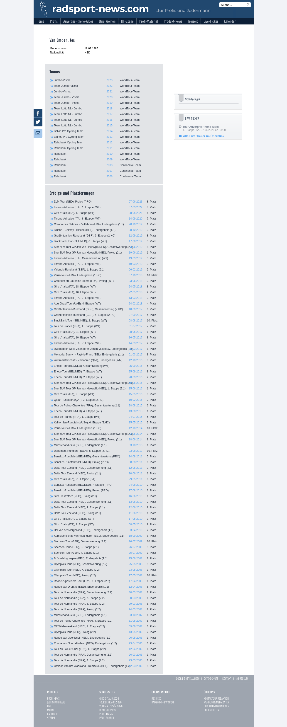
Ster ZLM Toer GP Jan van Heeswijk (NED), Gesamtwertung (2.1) (106, 247)
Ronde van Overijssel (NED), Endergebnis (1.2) (106, 637)
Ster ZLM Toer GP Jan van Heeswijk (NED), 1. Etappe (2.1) (106, 388)
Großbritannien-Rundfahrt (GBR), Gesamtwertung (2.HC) (106, 309)
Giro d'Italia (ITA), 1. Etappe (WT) (106, 213)
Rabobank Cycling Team (106, 142)
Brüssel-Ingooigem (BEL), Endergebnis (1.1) (106, 558)
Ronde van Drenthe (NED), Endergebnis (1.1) (106, 586)
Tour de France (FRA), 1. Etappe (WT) (106, 326)
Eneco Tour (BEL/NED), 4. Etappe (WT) (106, 411)
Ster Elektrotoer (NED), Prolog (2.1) (106, 496)
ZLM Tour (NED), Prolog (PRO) (106, 201)
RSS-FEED (156, 698)
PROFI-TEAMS (106, 714)
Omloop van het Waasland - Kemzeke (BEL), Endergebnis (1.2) (106, 666)
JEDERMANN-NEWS (56, 702)
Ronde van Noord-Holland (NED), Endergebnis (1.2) (106, 643)
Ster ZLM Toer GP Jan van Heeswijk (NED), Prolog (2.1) (106, 252)
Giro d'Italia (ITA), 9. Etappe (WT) (106, 394)
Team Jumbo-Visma (106, 85)
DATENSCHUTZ (211, 678)
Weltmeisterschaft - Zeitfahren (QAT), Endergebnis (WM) (106, 360)
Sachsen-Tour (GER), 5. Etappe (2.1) (106, 547)
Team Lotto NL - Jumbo (106, 108)
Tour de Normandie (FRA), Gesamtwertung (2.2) (106, 592)
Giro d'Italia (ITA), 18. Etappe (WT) (106, 286)
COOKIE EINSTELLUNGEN (187, 678)
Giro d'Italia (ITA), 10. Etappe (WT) (106, 337)
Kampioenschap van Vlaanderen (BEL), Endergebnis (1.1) (106, 535)
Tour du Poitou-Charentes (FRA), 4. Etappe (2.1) (106, 620)
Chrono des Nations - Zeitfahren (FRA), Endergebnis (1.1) (106, 224)
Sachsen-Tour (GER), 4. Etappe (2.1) (106, 552)
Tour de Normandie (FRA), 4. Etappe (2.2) (106, 660)
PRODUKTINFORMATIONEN (216, 706)
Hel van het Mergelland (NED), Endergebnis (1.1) (106, 530)
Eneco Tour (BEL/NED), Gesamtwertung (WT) (106, 365)
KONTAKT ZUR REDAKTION (216, 698)
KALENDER (52, 714)
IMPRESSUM (242, 678)
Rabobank (106, 153)
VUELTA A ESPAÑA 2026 (111, 706)
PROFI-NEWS (53, 698)
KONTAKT (226, 678)
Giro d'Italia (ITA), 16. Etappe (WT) (106, 292)
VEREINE (51, 718)
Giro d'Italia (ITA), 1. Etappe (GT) (106, 524)
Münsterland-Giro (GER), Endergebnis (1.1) (106, 445)
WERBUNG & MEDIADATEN (216, 702)
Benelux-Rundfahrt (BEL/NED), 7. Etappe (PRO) (106, 484)
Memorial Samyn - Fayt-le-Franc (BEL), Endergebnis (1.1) (106, 354)
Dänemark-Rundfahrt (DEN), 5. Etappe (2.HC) (106, 450)
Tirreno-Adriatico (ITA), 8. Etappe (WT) (106, 218)
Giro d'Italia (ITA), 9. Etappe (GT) (106, 518)
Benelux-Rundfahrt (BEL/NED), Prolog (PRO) (106, 462)
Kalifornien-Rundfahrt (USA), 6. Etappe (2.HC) (106, 422)
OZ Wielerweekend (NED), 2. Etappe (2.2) (106, 626)
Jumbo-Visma (106, 80)
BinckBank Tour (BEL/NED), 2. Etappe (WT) (106, 320)
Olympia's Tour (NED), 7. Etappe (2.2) (106, 569)
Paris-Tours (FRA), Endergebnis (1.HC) (106, 275)
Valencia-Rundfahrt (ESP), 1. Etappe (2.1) (106, 269)
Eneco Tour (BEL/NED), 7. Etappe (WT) (106, 371)
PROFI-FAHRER (106, 718)
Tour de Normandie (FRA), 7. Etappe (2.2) (106, 598)
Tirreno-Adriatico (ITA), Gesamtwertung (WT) (106, 258)
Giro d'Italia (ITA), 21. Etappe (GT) (106, 479)
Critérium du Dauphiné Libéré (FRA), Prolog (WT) (106, 281)
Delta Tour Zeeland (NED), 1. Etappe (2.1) (106, 507)
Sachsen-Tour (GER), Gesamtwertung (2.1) (106, 541)
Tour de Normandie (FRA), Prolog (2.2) (106, 609)
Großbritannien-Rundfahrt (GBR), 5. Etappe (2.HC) (106, 314)
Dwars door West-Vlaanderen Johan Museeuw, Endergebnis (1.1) (106, 348)
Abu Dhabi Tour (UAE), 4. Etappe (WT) (106, 303)
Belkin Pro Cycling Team (106, 131)
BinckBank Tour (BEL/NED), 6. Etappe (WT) (106, 241)
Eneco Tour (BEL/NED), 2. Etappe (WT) (106, 377)
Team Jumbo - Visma (106, 97)
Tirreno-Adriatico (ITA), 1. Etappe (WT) (106, 207)
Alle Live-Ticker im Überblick (203, 136)
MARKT (50, 710)
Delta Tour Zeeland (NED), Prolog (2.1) (106, 473)
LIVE (49, 706)
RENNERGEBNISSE (108, 710)
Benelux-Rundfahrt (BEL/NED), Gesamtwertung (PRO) (106, 456)
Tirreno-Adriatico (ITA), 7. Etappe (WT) (106, 264)
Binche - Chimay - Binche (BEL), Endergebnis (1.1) (106, 230)
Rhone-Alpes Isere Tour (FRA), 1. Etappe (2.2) (106, 581)
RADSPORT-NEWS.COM (163, 702)
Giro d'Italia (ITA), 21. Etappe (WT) (106, 331)
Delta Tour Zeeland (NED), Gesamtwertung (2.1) (106, 467)
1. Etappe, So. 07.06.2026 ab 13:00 (204, 128)
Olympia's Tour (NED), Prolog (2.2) (106, 575)
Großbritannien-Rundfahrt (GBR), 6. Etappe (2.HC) (106, 235)
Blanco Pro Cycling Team (106, 136)
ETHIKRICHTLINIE (212, 710)
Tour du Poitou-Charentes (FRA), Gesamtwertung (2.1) (106, 405)
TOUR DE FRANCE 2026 (110, 702)
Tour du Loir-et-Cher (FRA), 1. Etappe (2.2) (106, 649)
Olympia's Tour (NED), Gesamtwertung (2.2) (106, 564)
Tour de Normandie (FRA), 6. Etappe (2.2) (106, 603)
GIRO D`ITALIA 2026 (109, 698)
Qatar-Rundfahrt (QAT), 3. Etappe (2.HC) (106, 399)
